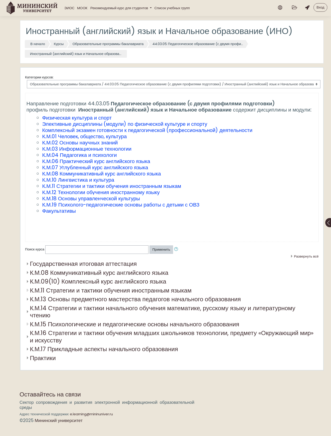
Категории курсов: (39, 77)
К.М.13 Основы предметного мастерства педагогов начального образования (135, 299)
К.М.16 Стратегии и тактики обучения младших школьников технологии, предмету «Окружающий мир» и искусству (172, 336)
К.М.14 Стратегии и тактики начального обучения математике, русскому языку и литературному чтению (162, 312)
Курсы (59, 43)
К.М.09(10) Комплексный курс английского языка (98, 281)
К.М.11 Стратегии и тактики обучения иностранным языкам (110, 290)
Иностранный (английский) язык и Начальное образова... (75, 53)
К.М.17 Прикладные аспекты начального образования (104, 349)
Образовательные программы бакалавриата (107, 43)
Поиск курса (34, 249)
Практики (43, 358)
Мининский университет (59, 420)
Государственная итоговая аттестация (83, 263)
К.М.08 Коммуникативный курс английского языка (99, 272)
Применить (161, 249)
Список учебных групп (172, 8)
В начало (37, 43)
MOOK (82, 8)
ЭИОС (69, 8)
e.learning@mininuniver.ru (91, 414)
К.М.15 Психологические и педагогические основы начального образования (134, 324)
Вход (320, 7)
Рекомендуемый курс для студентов (119, 8)
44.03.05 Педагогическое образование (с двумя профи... (197, 43)
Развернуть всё (306, 256)
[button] (177, 249)
